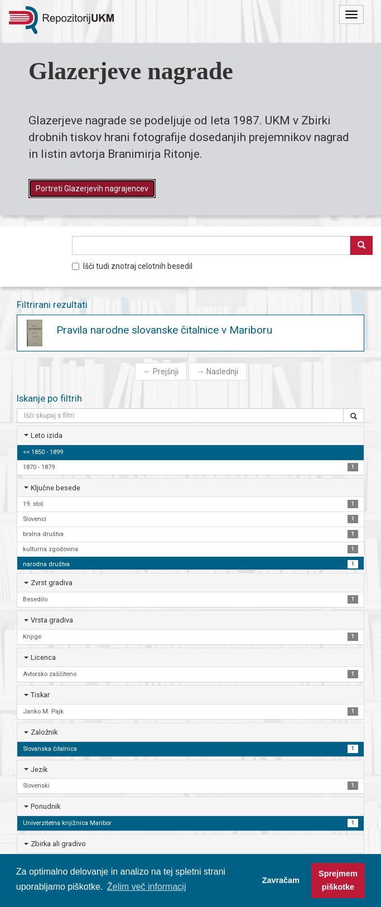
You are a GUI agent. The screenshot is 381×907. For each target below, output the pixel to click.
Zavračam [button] (281, 880)
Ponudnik (45, 806)
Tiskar (40, 695)
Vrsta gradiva (52, 620)
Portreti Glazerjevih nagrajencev (92, 188)
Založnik (44, 732)
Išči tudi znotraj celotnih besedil (132, 266)
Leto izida (46, 435)
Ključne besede (55, 488)
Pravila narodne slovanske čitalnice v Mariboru (164, 330)
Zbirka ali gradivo (58, 844)
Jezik (39, 769)
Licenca (43, 657)
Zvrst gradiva (52, 582)
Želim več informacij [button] (146, 886)
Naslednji (217, 371)
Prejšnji (161, 371)
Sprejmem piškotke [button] (338, 880)
